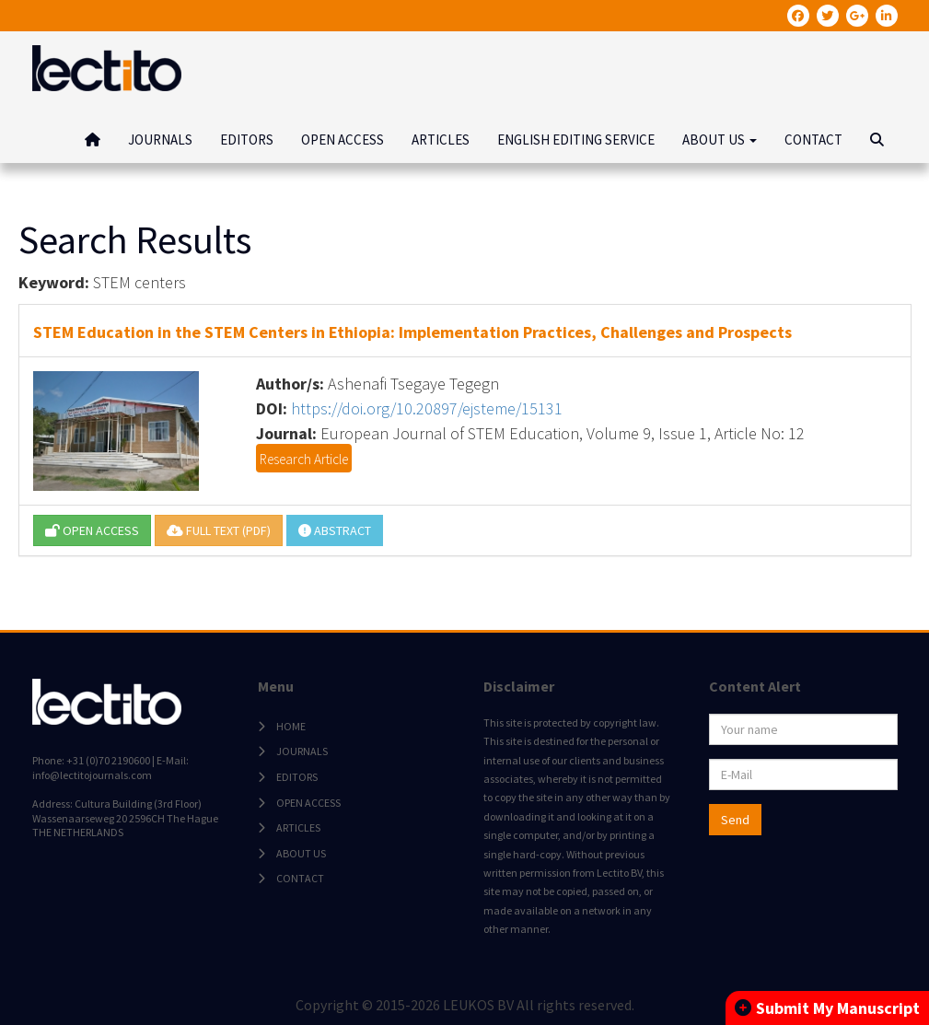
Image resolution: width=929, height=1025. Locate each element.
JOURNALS (160, 139)
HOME (291, 726)
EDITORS (246, 139)
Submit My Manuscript (827, 1008)
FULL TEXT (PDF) (219, 530)
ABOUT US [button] (719, 139)
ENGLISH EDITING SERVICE (576, 139)
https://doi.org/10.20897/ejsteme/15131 (427, 408)
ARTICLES (441, 139)
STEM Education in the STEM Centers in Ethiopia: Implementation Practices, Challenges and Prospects (412, 332)
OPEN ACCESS (342, 139)
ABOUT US (301, 853)
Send (735, 819)
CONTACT (813, 139)
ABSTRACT (334, 530)
